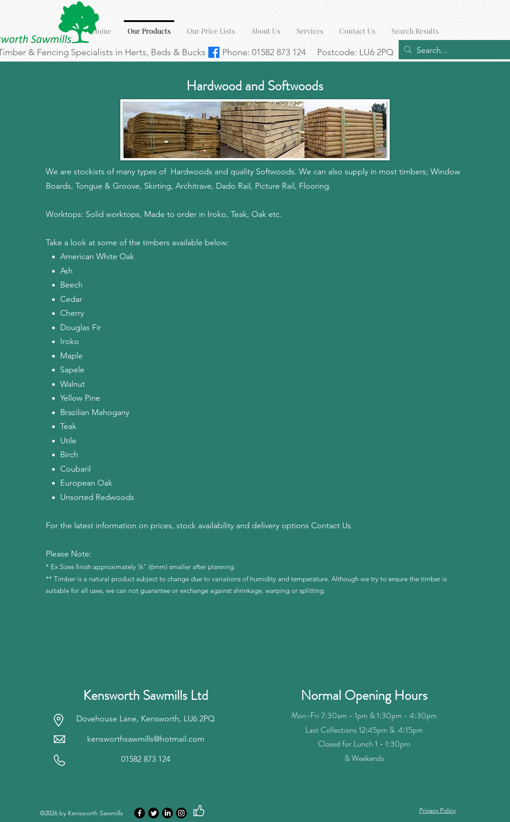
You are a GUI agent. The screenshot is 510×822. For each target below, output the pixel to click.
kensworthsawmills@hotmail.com (145, 739)
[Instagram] (181, 813)
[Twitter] (153, 813)
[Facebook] (139, 813)
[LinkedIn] (167, 813)
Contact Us (331, 525)
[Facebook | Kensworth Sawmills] (214, 52)
